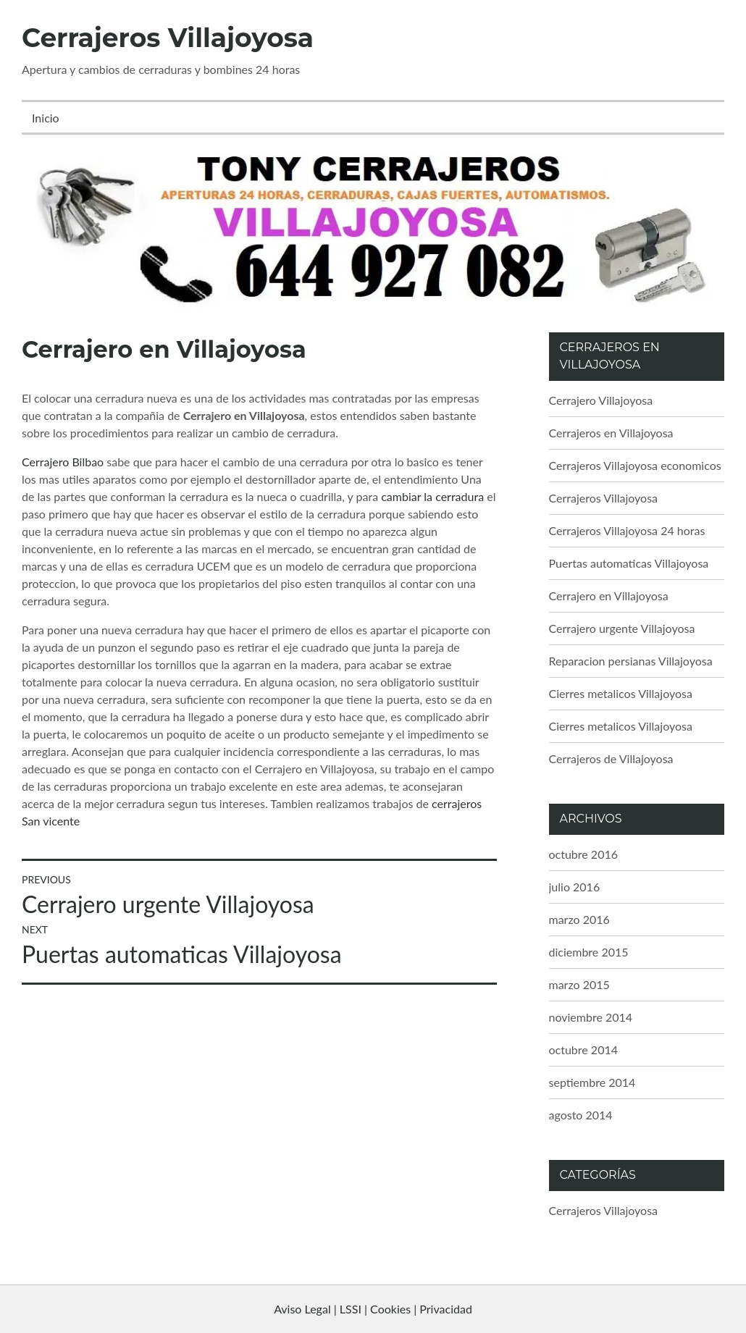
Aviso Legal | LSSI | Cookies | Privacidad (373, 1309)
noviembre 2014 (591, 1017)
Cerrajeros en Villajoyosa (611, 433)
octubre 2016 (584, 854)
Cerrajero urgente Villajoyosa (622, 628)
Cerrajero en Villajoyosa (609, 595)
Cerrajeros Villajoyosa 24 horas (627, 530)
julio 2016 (574, 886)
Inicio (45, 118)
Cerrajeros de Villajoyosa (611, 758)
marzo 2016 (579, 919)
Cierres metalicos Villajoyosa (620, 693)
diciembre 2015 (589, 952)
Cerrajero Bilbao (63, 461)
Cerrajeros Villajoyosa (168, 38)
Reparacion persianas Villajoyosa (631, 661)
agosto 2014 (581, 1115)
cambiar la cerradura (432, 496)
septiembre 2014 (592, 1082)
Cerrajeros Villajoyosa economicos (635, 465)
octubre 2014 (584, 1049)
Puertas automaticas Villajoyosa (629, 563)
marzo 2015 (579, 984)
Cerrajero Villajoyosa (601, 400)
